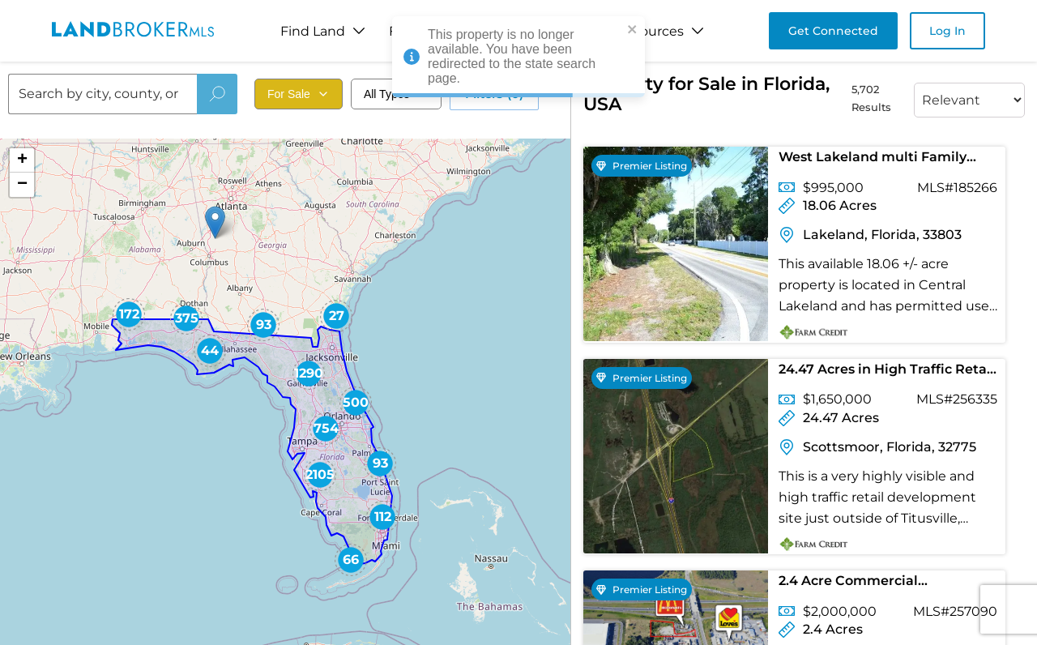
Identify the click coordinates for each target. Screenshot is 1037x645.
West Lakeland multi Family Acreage (873, 160)
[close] (632, 30)
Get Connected (833, 30)
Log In (947, 30)
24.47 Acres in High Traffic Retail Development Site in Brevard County (887, 372)
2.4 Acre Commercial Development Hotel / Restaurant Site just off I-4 (887, 584)
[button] (215, 222)
